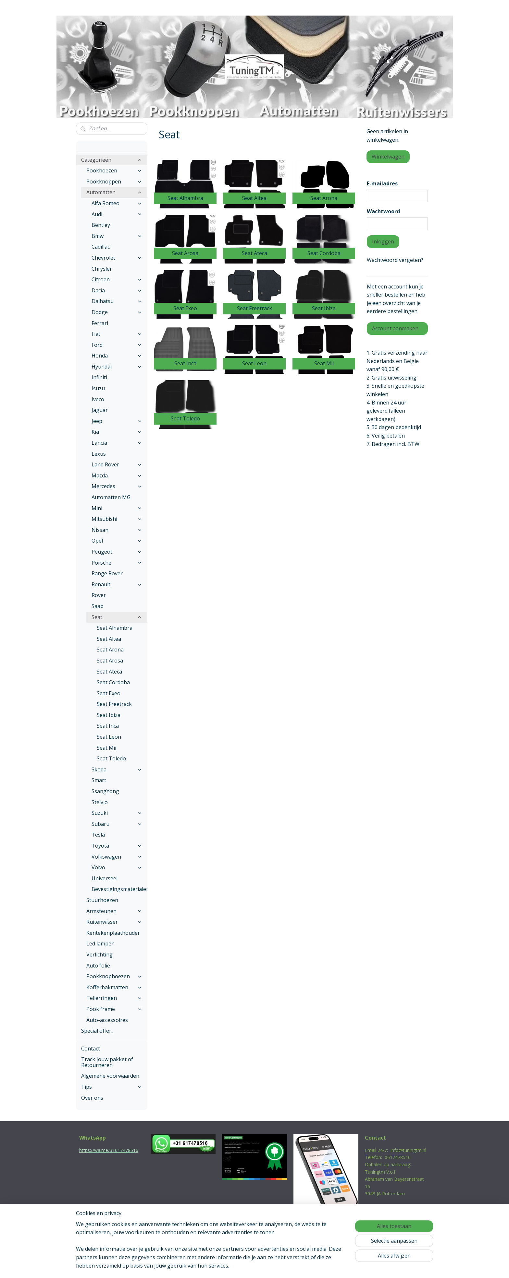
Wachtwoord (383, 211)
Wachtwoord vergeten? (395, 260)
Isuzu (98, 388)
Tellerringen (114, 998)
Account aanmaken (395, 328)
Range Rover (107, 573)
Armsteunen (114, 911)
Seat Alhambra (114, 627)
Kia (117, 431)
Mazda (117, 475)
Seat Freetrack (114, 704)
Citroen (117, 279)
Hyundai (117, 366)
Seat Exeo (108, 693)
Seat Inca (108, 725)
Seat (117, 617)
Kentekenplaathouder (113, 932)
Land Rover (117, 464)
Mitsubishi (117, 518)
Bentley (101, 225)
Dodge (117, 312)
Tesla (98, 834)
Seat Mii (106, 747)
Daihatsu (117, 301)
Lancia (117, 442)
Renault (117, 584)
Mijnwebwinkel (322, 1266)
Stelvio (100, 802)
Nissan (117, 529)
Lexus (99, 453)
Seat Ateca (109, 671)
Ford (117, 344)
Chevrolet (117, 257)
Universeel (105, 878)
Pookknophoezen (114, 976)
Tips (111, 1086)
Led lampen (100, 943)
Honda (117, 355)
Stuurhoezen (102, 900)
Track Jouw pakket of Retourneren (107, 1062)
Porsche (117, 562)
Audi (117, 214)
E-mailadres (382, 183)
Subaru (117, 823)
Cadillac (101, 246)
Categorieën (111, 159)
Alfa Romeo (117, 203)
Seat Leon (109, 736)
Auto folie (98, 965)
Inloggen (383, 241)
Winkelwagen (388, 156)
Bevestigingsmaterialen (119, 889)
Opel (117, 540)
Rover (99, 595)
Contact (90, 1048)
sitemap (227, 1266)
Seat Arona (110, 649)
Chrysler (102, 268)
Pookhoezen (114, 170)
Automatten (114, 192)
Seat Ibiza (108, 715)
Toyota (117, 845)
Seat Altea (109, 638)
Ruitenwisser (114, 921)
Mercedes (117, 486)
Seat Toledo (111, 758)
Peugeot (117, 551)
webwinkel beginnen (265, 1266)
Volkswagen (117, 856)
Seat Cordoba (113, 682)
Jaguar (100, 410)
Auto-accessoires (107, 1020)
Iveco (98, 399)
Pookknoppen (114, 181)
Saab (98, 606)
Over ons (92, 1097)
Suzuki (117, 812)
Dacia (117, 290)
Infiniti (99, 377)
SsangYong (105, 791)
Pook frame (114, 1009)
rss (240, 1266)
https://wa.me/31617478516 (108, 1150)
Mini (117, 508)
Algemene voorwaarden (110, 1075)
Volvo (117, 867)
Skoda (117, 769)
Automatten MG (111, 497)
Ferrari (100, 323)
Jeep (117, 421)
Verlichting (99, 954)
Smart (99, 780)
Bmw (117, 236)
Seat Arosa (110, 660)
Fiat (117, 333)
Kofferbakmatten (114, 987)
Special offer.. (97, 1030)
